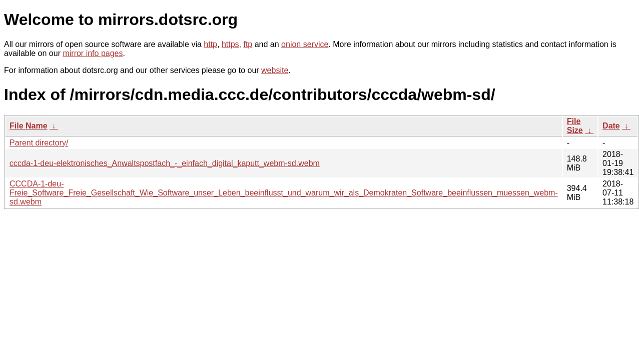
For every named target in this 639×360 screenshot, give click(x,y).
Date (611, 126)
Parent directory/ (39, 142)
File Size (575, 125)
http (210, 44)
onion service (304, 44)
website (274, 70)
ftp (247, 44)
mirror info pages (93, 53)
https (230, 44)
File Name (29, 126)
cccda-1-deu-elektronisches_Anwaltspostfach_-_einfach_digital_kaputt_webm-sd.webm (165, 163)
